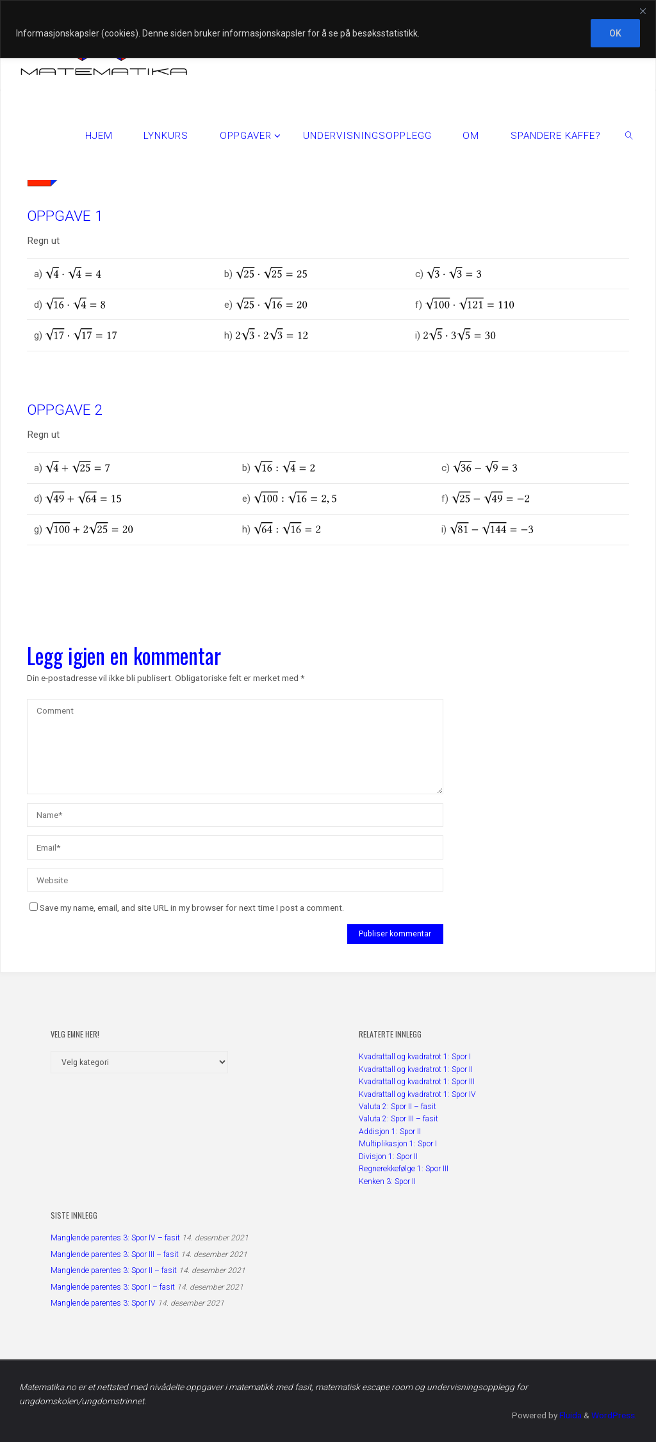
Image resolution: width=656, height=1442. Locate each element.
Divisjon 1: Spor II (388, 1156)
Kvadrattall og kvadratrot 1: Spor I (415, 1056)
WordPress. (614, 1415)
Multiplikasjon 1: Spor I (398, 1143)
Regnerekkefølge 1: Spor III (403, 1168)
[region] (328, 29)
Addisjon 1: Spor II (390, 1131)
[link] (629, 135)
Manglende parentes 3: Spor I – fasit (113, 1287)
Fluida (569, 1415)
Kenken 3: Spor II (387, 1181)
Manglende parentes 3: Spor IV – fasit (115, 1237)
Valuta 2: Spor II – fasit (397, 1106)
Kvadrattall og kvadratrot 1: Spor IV (417, 1094)
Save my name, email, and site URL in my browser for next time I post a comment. (186, 907)
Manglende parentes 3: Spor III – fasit (115, 1254)
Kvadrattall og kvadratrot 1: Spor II (416, 1069)
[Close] (642, 11)
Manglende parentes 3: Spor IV (103, 1303)
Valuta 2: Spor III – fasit (398, 1118)
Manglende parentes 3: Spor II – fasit (114, 1270)
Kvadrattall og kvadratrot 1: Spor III (417, 1081)
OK (615, 33)
